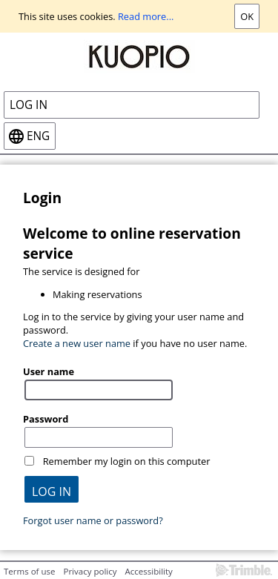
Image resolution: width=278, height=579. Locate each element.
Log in (28, 105)
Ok (247, 16)
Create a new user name (76, 343)
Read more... (145, 16)
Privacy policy (89, 571)
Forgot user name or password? (93, 520)
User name (48, 371)
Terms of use (29, 571)
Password (45, 419)
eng (38, 136)
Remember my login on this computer (127, 461)
